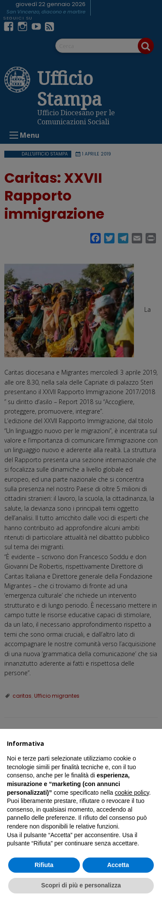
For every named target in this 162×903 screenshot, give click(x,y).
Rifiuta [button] (44, 864)
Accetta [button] (118, 864)
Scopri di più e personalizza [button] (81, 885)
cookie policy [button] (132, 792)
